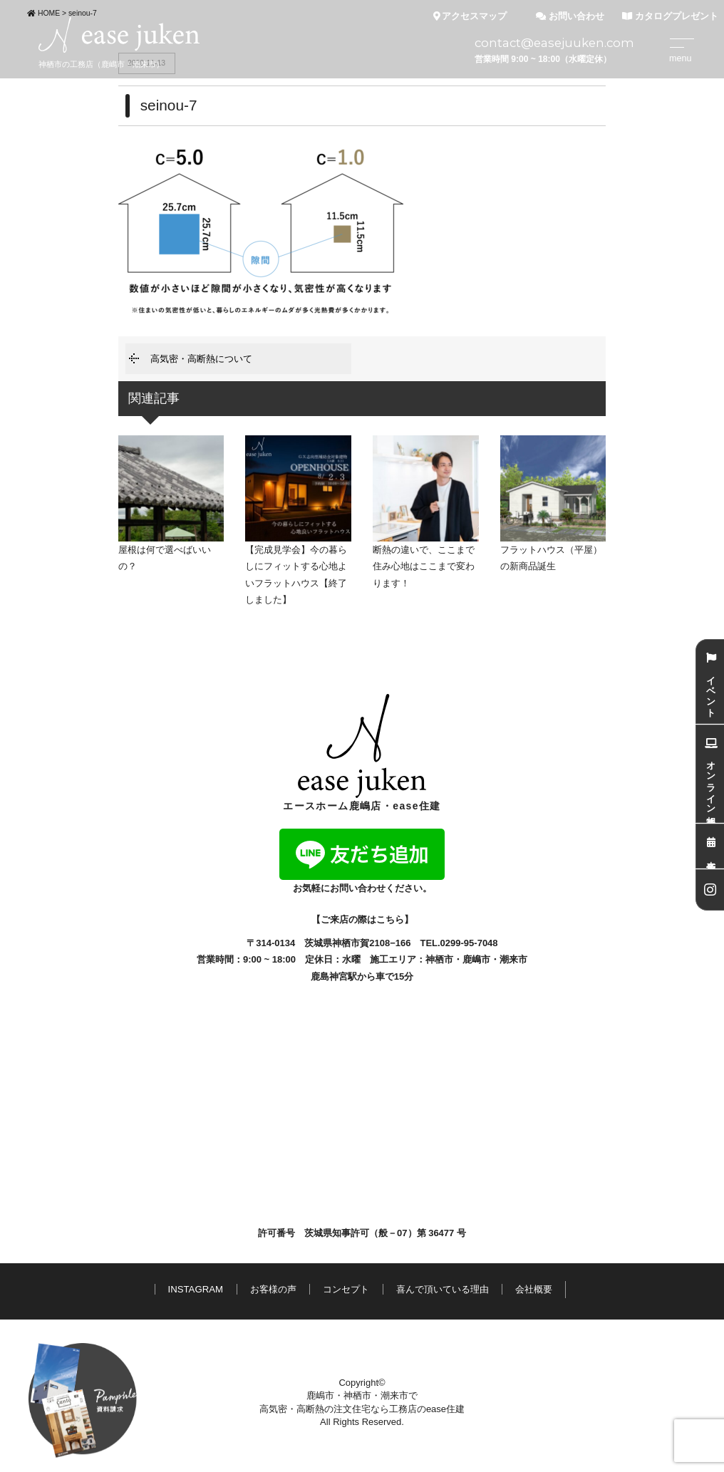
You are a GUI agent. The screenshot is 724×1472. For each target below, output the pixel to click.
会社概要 (533, 1289)
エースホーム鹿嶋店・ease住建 (362, 753)
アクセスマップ (470, 16)
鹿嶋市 (476, 959)
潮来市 (513, 959)
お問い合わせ (570, 16)
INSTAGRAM (195, 1289)
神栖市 (439, 959)
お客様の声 (273, 1289)
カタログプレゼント (670, 16)
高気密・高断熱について (201, 358)
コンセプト (346, 1289)
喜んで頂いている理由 (442, 1289)
